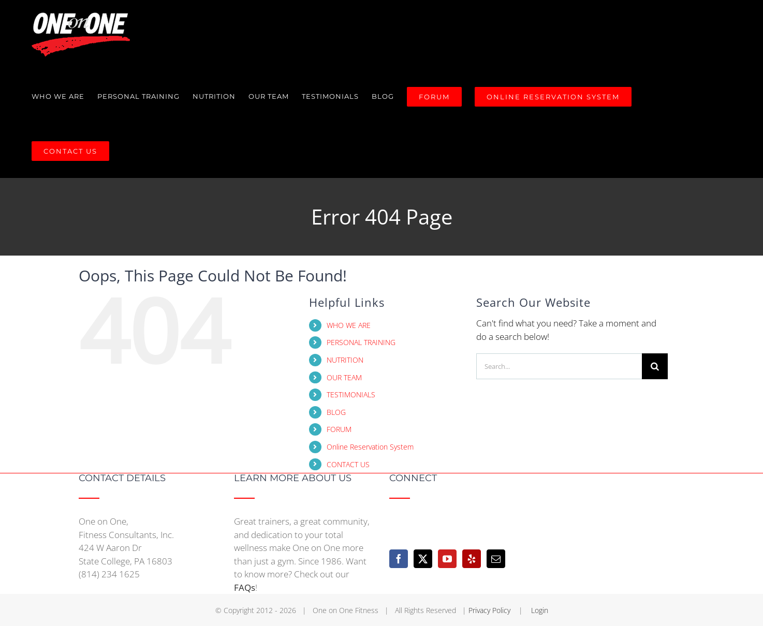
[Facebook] (398, 558)
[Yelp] (471, 558)
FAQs (244, 587)
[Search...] (559, 366)
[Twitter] (423, 558)
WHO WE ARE (349, 325)
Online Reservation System (370, 447)
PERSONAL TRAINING (361, 342)
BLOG (336, 412)
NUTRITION (345, 360)
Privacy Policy (490, 610)
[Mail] (496, 558)
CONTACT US (348, 464)
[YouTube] (447, 558)
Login (539, 610)
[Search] (655, 366)
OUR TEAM (344, 377)
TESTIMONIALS (351, 394)
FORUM (339, 429)
